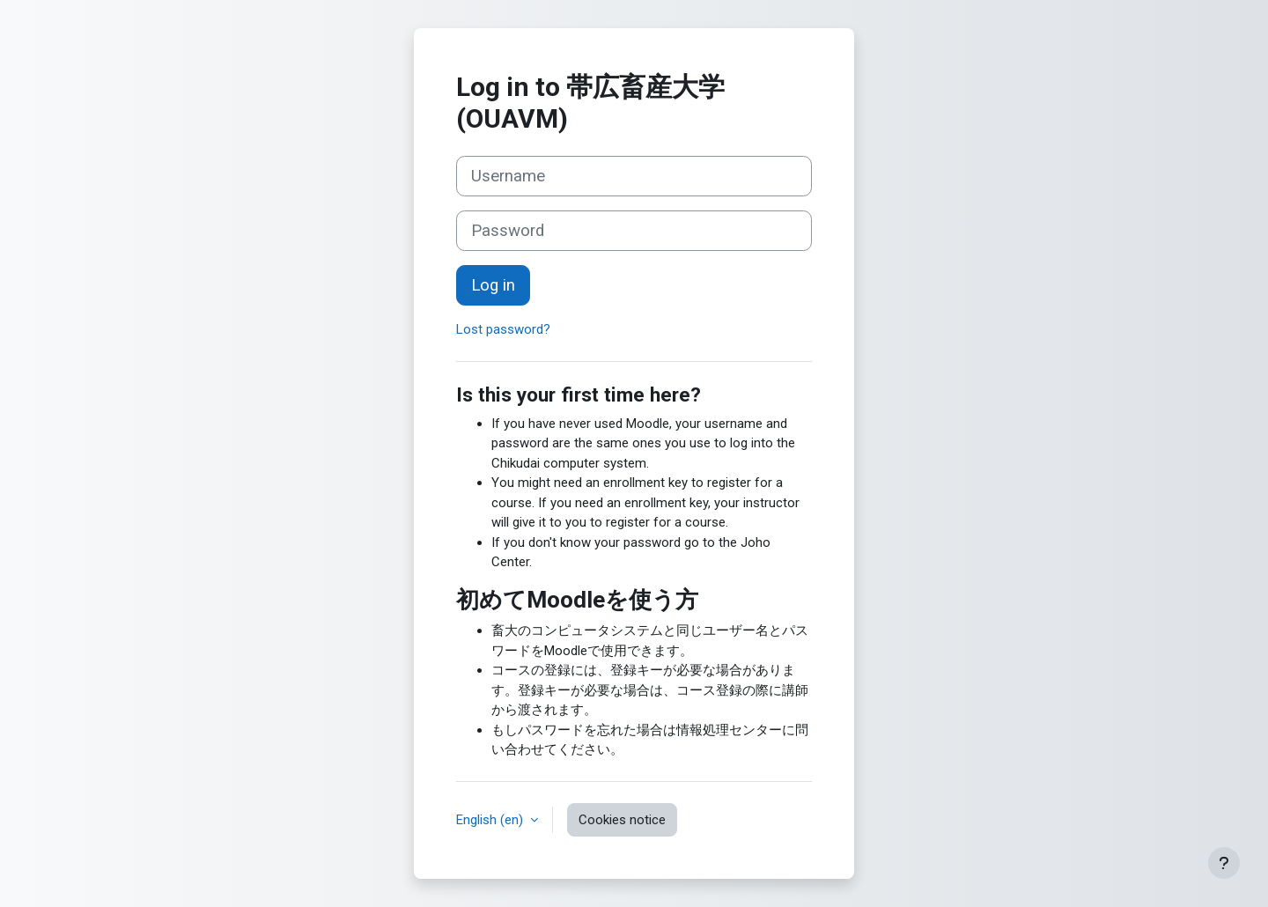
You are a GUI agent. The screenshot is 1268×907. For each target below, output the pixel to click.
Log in (493, 285)
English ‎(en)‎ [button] (491, 820)
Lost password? (503, 329)
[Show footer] (1224, 863)
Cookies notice (622, 820)
